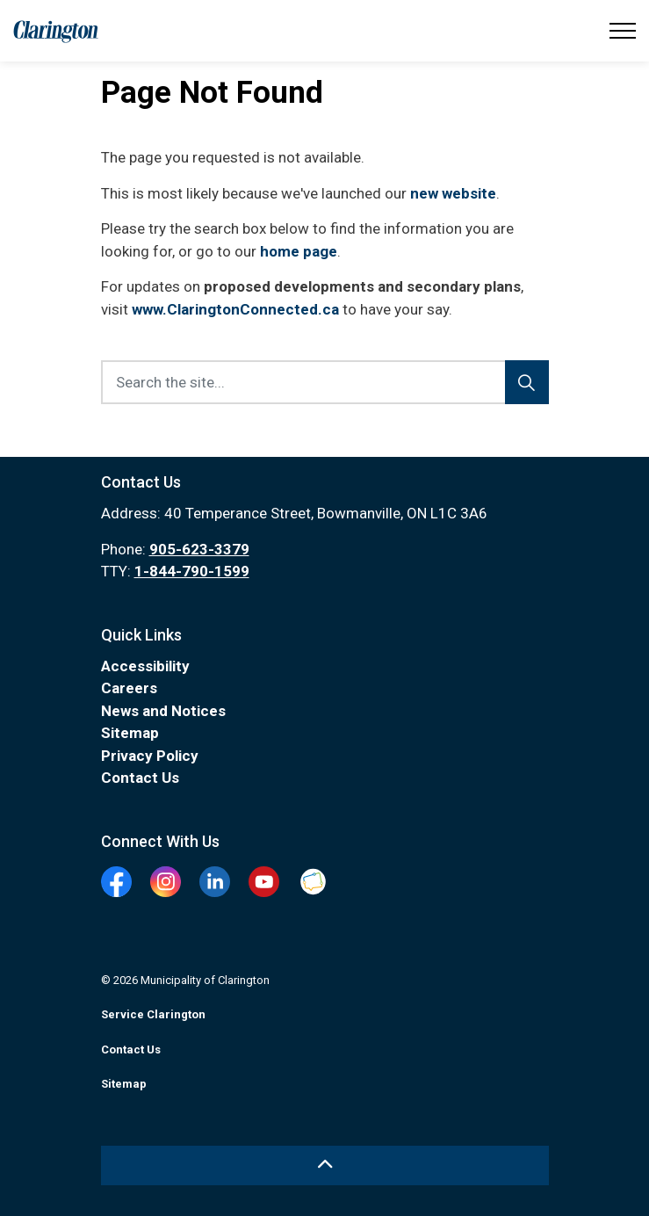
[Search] (527, 382)
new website (453, 193)
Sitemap (130, 733)
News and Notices (163, 711)
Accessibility (145, 666)
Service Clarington (153, 1014)
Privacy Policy (149, 755)
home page (298, 251)
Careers (129, 688)
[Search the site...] (325, 382)
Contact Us (140, 777)
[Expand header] (622, 31)
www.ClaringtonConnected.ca (235, 309)
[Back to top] (325, 1165)
